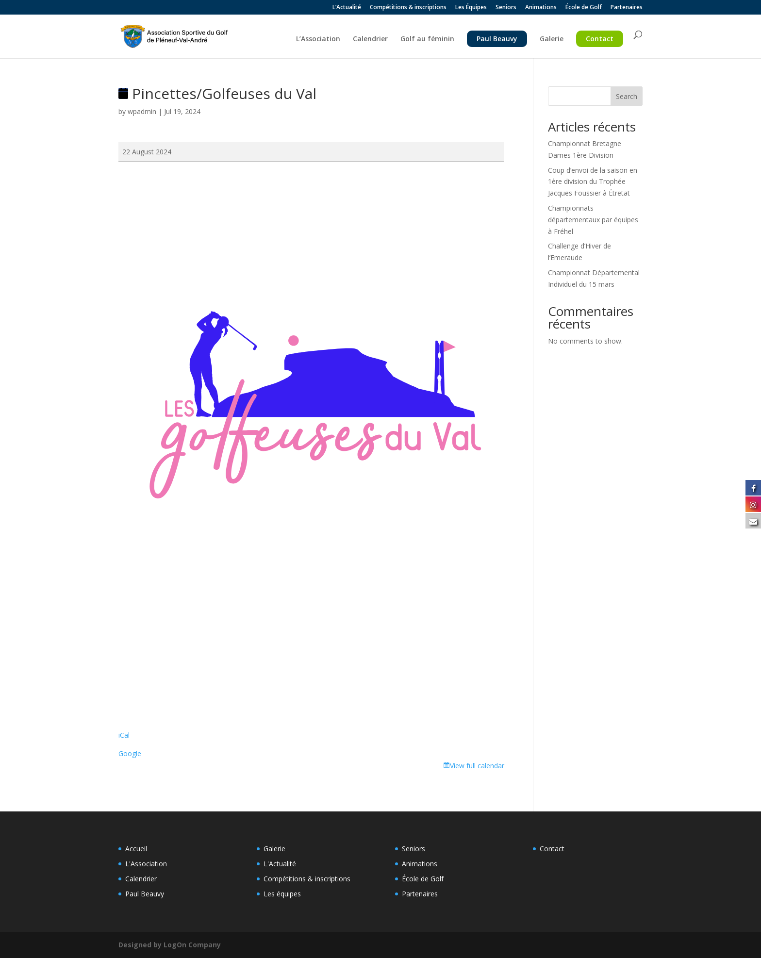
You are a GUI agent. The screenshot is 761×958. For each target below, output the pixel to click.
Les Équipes (471, 7)
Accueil (136, 848)
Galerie (551, 39)
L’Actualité (346, 7)
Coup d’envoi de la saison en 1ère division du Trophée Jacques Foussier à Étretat (592, 181)
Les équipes (282, 893)
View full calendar (477, 765)
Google (129, 753)
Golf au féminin (427, 39)
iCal (124, 735)
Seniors (506, 7)
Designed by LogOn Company (169, 944)
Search (626, 96)
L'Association (146, 863)
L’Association (318, 39)
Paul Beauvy (497, 38)
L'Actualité (280, 863)
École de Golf (583, 7)
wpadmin (142, 111)
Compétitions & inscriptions (408, 7)
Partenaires (627, 7)
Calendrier (370, 39)
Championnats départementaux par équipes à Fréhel (593, 219)
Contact (599, 38)
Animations (541, 7)
